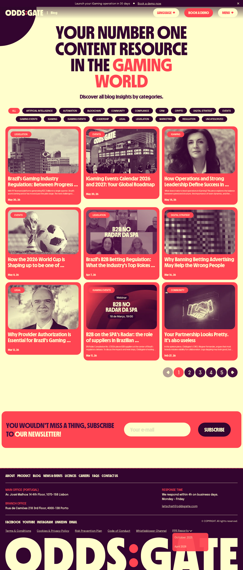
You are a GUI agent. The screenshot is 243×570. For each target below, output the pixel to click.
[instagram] (45, 522)
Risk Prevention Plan (88, 530)
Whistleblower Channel (151, 530)
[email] (73, 522)
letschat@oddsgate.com (180, 506)
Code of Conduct (119, 530)
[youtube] (29, 522)
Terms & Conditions (18, 530)
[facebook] (12, 522)
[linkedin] (61, 522)
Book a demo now (149, 3)
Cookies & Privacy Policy (53, 530)
